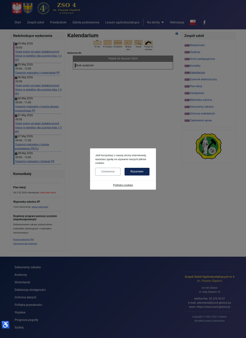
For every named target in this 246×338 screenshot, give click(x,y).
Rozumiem (137, 171)
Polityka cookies (123, 185)
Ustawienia (107, 171)
